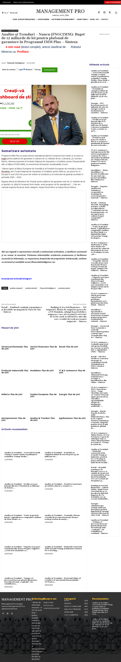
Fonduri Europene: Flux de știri (43, 395)
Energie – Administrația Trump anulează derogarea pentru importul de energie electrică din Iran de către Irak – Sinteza (100, 509)
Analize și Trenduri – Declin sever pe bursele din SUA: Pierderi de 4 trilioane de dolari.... (21, 486)
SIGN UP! (15, 141)
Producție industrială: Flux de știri (14, 371)
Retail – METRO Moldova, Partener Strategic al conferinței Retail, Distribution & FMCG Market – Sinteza (99, 362)
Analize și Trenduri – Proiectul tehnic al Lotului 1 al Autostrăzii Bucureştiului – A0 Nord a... (63, 580)
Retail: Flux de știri (68, 346)
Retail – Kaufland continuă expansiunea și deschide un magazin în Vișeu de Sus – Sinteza (21, 309)
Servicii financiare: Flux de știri (43, 347)
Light (21, 70)
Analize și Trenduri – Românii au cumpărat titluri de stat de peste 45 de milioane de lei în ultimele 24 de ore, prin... (99, 92)
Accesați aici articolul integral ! (16, 278)
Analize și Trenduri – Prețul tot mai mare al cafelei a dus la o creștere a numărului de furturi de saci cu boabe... (100, 140)
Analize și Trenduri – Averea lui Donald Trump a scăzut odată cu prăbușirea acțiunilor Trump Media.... (22, 455)
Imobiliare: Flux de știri (42, 370)
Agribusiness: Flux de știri (72, 418)
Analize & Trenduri (9, 31)
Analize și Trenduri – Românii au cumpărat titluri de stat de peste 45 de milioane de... (62, 455)
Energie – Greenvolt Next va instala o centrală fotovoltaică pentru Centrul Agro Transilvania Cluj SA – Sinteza (100, 332)
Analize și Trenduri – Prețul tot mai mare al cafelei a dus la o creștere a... (63, 485)
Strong (38, 70)
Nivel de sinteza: (9, 70)
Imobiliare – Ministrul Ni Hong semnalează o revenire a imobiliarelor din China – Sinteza (99, 377)
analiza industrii (31, 288)
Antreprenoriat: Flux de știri (13, 419)
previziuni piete (64, 288)
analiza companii (16, 288)
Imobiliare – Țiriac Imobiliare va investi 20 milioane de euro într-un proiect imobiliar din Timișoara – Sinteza (99, 176)
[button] (116, 12)
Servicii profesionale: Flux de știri (14, 347)
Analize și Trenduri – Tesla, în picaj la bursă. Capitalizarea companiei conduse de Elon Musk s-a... (22, 517)
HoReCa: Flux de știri (11, 394)
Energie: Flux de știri (69, 394)
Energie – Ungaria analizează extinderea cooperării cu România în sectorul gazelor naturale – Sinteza (99, 192)
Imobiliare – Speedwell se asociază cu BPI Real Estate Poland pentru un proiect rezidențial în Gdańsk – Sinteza (99, 315)
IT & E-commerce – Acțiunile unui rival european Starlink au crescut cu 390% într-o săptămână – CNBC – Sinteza (100, 347)
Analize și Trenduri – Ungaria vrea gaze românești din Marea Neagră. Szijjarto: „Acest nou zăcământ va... (22, 549)
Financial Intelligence (15, 63)
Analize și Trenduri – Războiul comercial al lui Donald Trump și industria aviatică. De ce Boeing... (63, 549)
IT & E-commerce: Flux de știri (72, 371)
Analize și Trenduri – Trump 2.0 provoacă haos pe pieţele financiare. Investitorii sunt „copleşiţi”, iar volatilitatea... (20, 581)
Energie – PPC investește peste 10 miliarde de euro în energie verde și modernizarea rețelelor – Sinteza (99, 108)
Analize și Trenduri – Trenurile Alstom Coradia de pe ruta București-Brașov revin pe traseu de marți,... (62, 517)
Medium (29, 70)
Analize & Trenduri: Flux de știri (42, 419)
